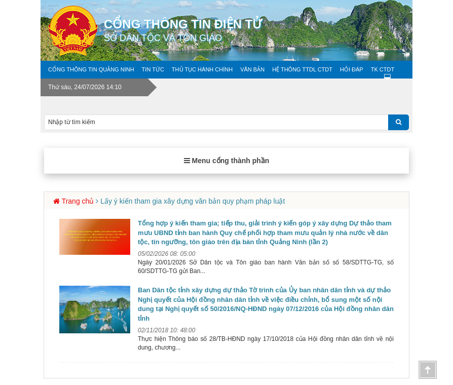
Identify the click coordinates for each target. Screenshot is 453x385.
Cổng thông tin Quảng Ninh (91, 69)
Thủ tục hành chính (202, 69)
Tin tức (153, 69)
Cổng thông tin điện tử (258, 30)
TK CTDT (382, 69)
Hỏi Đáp (351, 69)
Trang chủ (78, 201)
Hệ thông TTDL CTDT (302, 69)
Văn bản (252, 69)
